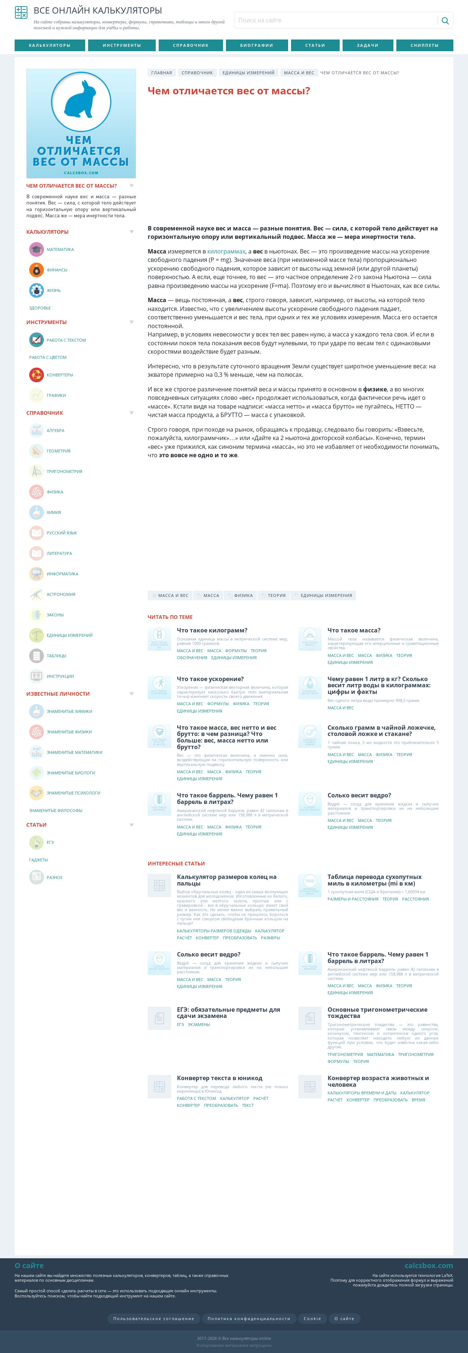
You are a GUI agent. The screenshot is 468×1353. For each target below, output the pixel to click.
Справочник (191, 45)
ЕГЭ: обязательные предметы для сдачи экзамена (228, 1013)
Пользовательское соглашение (154, 1318)
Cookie (312, 1318)
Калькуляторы (50, 45)
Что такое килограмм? (212, 630)
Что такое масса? (354, 630)
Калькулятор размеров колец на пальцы (227, 880)
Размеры (270, 938)
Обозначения (192, 657)
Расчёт (184, 938)
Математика (380, 1054)
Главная (161, 72)
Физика (384, 655)
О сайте (345, 1318)
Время (418, 1100)
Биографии (256, 45)
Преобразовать (240, 938)
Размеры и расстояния (353, 899)
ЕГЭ (180, 1024)
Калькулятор (269, 931)
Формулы (236, 651)
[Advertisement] (295, 162)
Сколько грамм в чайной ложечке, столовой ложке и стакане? (382, 731)
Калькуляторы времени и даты (362, 1093)
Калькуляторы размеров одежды (214, 931)
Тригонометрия (345, 1054)
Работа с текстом (196, 1098)
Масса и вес (299, 72)
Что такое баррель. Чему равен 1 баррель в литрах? (227, 798)
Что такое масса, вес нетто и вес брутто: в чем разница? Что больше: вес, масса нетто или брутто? (226, 737)
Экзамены (199, 1024)
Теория (259, 651)
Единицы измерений (249, 72)
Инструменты (122, 45)
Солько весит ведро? (359, 795)
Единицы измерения (234, 657)
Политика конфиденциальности (249, 1318)
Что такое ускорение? (210, 679)
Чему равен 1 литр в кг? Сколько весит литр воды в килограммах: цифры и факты (379, 685)
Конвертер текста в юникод (220, 1078)
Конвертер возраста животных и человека (378, 1081)
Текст (248, 1105)
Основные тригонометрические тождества (377, 1013)
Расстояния (415, 899)
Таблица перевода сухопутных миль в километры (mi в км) (375, 880)
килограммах (226, 251)
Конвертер (207, 938)
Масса (214, 651)
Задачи (368, 45)
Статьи (315, 45)
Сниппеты (425, 45)
